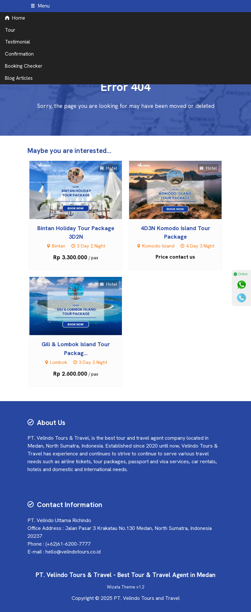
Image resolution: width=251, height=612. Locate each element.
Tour (10, 30)
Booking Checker (23, 66)
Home (15, 18)
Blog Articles (19, 78)
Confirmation (19, 54)
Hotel (108, 168)
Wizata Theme (121, 587)
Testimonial (17, 42)
